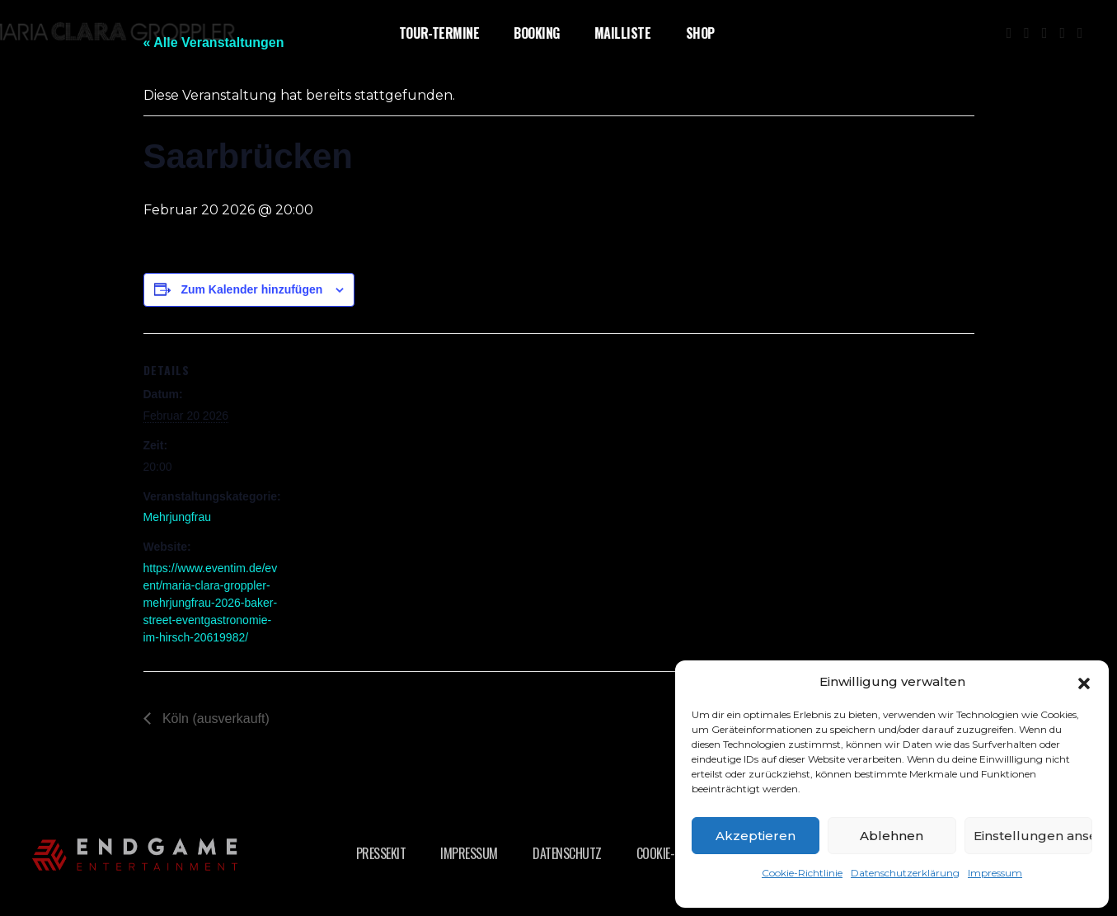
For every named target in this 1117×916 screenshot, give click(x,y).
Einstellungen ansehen (1033, 835)
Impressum (995, 873)
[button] (1084, 682)
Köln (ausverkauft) (214, 719)
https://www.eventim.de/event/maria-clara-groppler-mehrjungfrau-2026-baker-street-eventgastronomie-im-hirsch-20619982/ (210, 602)
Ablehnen (891, 835)
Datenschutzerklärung (905, 873)
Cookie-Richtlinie (802, 873)
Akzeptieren (756, 835)
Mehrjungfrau (177, 517)
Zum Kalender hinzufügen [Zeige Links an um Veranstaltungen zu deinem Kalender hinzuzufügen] (251, 289)
